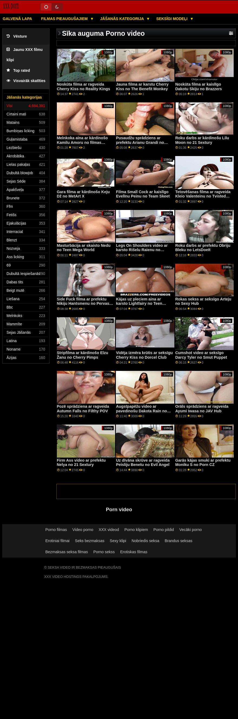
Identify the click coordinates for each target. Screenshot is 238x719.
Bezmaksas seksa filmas (66, 552)
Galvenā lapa (17, 19)
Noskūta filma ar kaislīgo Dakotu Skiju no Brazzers (198, 86)
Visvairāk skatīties (25, 81)
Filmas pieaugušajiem (65, 19)
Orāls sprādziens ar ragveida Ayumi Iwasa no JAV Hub (201, 408)
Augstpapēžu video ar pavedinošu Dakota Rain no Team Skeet (141, 410)
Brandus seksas (178, 541)
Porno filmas (56, 529)
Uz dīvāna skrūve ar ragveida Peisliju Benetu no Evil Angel (142, 462)
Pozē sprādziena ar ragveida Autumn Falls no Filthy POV (83, 408)
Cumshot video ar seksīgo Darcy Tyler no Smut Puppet (201, 355)
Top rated (18, 71)
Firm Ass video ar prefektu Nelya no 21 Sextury (81, 462)
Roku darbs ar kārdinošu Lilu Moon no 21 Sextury (202, 140)
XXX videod (109, 529)
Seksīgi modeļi (172, 19)
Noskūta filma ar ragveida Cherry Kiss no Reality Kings (83, 86)
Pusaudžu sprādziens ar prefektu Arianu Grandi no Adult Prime (140, 142)
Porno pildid (163, 529)
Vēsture (16, 36)
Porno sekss (104, 552)
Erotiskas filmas (134, 552)
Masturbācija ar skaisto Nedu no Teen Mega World (84, 247)
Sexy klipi (118, 541)
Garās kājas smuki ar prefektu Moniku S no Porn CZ (202, 462)
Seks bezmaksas (90, 541)
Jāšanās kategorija (122, 19)
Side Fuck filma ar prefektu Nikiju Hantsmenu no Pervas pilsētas (83, 303)
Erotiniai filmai (57, 541)
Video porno (82, 529)
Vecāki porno (190, 529)
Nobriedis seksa (145, 541)
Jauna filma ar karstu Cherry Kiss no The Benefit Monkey (142, 86)
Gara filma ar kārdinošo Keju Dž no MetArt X (83, 194)
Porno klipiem (136, 529)
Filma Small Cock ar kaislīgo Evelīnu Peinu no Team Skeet (142, 194)
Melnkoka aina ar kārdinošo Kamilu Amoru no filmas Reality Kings (82, 142)
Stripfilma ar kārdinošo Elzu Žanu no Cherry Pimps (82, 355)
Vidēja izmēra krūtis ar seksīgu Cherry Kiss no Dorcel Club (144, 355)
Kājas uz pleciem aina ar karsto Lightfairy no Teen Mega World (139, 303)
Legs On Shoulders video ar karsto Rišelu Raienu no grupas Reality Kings (142, 250)
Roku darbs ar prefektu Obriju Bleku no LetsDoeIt (202, 247)
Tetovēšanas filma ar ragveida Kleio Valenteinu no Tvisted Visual (202, 196)
